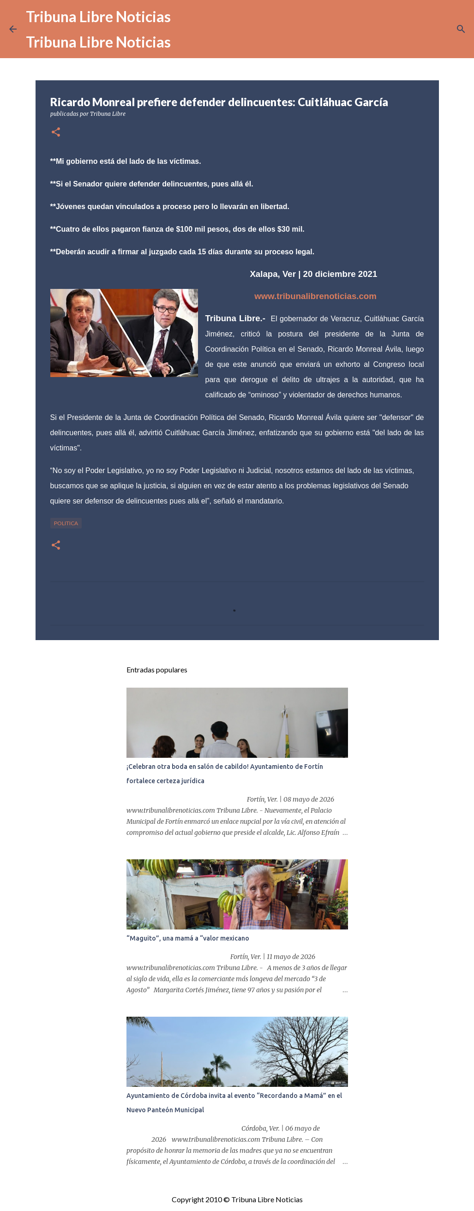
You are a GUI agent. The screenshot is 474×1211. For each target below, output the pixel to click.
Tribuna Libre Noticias (98, 16)
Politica (66, 523)
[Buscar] (461, 29)
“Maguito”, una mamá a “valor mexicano (187, 938)
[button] (55, 132)
